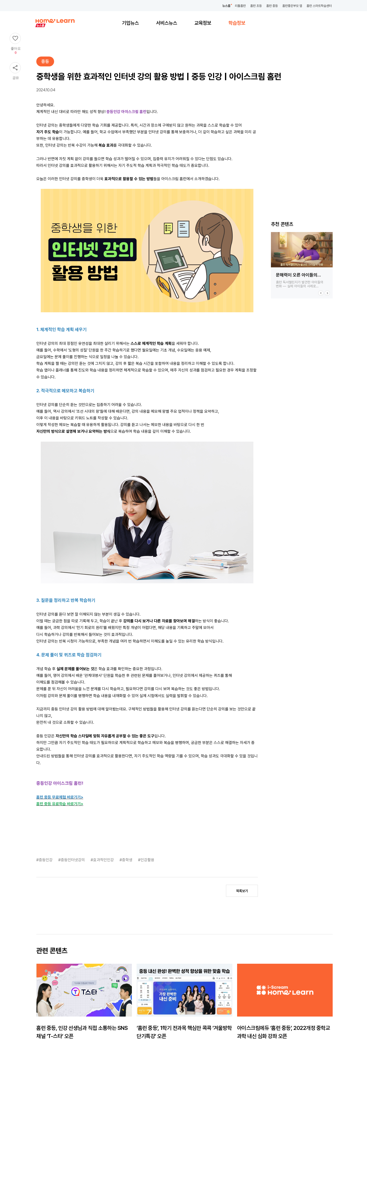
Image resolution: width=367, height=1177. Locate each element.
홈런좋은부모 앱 (292, 6)
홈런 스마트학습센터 (319, 6)
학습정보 (236, 23)
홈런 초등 (256, 6)
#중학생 (126, 860)
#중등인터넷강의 (72, 860)
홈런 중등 (272, 6)
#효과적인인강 (103, 860)
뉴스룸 (226, 6)
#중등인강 (45, 860)
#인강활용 (146, 860)
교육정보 (202, 23)
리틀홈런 (240, 6)
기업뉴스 (130, 23)
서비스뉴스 (166, 23)
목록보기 (242, 891)
